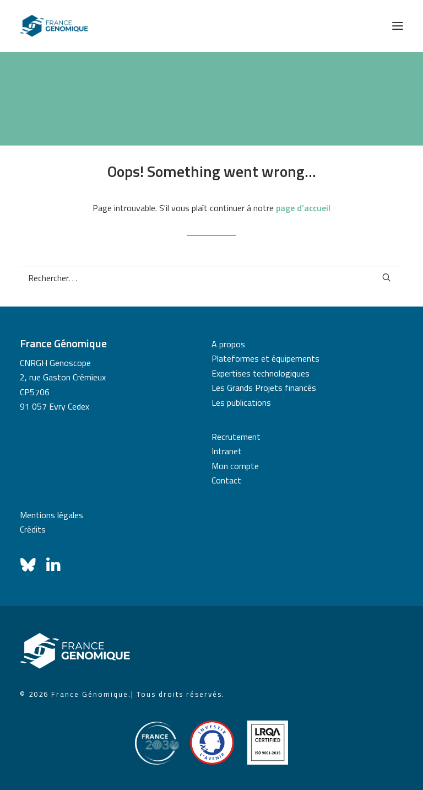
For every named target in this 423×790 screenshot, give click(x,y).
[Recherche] (211, 278)
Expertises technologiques (261, 373)
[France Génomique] (54, 26)
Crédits (33, 529)
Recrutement (236, 436)
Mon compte (235, 465)
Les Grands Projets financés (264, 387)
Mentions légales (51, 515)
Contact (226, 480)
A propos (228, 344)
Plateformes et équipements (265, 358)
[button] (397, 26)
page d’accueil (303, 207)
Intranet (227, 451)
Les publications (241, 402)
